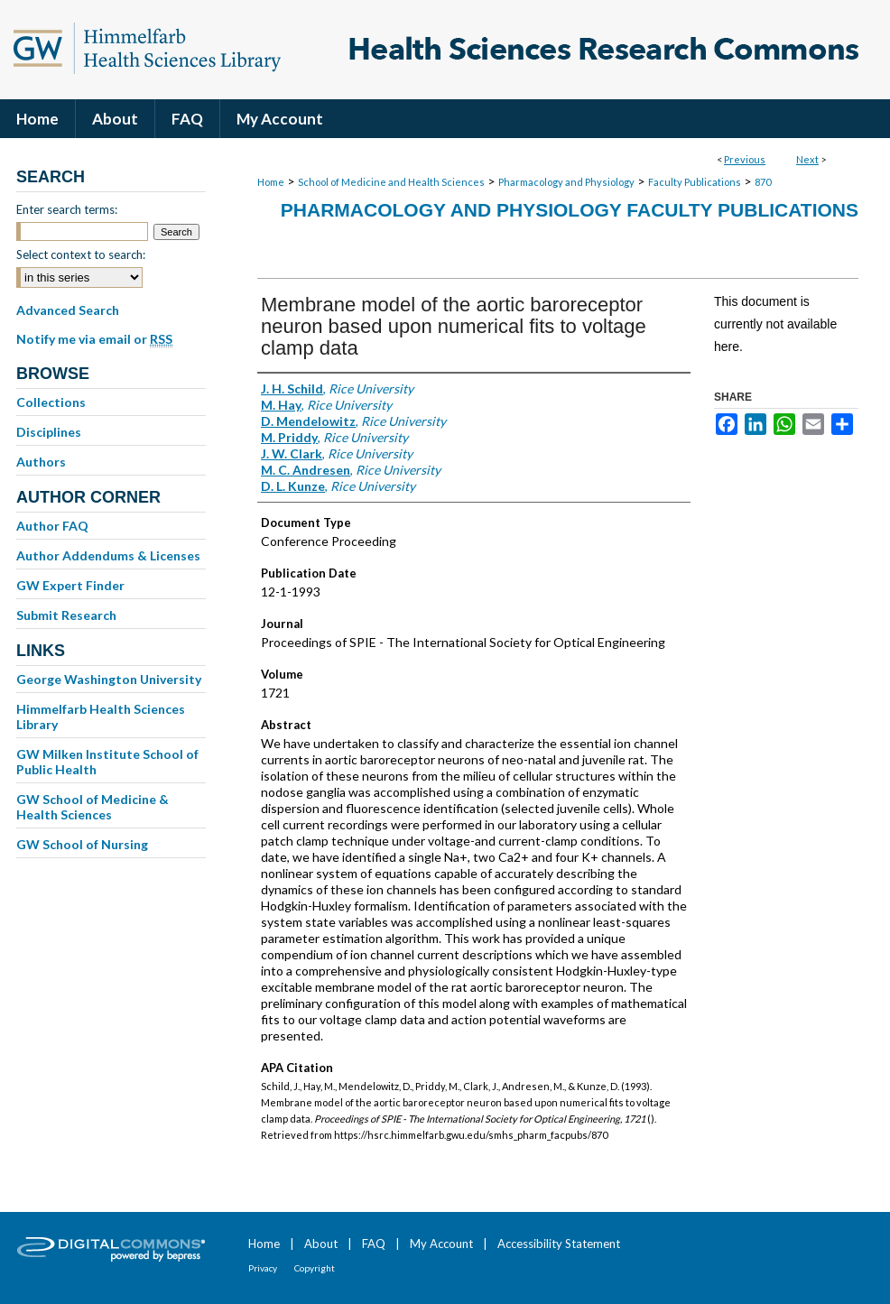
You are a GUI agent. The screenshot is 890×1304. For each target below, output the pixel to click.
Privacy (262, 1267)
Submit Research (66, 615)
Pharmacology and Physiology (566, 182)
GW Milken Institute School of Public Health (107, 761)
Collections (51, 402)
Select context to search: (80, 254)
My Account (441, 1243)
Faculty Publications (694, 182)
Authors (41, 461)
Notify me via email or (94, 339)
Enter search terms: (66, 209)
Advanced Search (67, 310)
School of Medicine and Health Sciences (391, 182)
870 (763, 182)
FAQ (373, 1243)
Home (270, 182)
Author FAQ (52, 525)
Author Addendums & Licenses (108, 555)
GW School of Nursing (82, 844)
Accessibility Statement (558, 1243)
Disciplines (48, 431)
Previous (744, 159)
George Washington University (108, 679)
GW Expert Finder (70, 585)
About (321, 1243)
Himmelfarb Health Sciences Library (100, 716)
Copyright (314, 1267)
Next (807, 159)
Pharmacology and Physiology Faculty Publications (569, 209)
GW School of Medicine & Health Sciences (92, 806)
